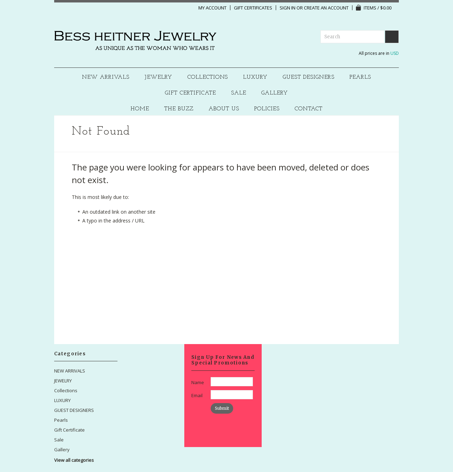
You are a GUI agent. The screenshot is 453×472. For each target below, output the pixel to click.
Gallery (274, 93)
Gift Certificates (253, 7)
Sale (238, 93)
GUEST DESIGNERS (308, 77)
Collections (207, 77)
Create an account (326, 7)
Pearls (360, 77)
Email (197, 395)
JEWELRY (158, 77)
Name (197, 382)
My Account (212, 7)
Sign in (287, 7)
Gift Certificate (190, 93)
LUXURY (255, 77)
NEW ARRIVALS (105, 77)
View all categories (74, 460)
